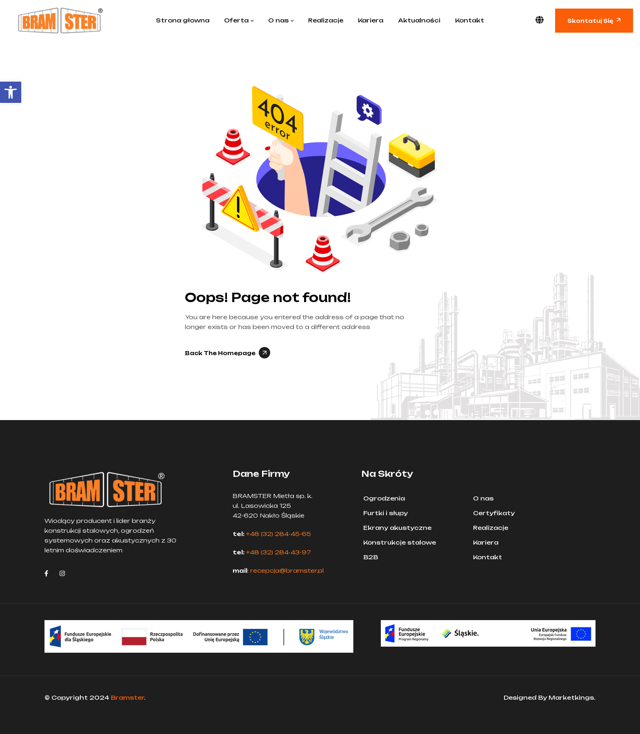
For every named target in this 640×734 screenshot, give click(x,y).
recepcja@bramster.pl (287, 570)
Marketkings (571, 697)
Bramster (127, 697)
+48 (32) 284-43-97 (278, 552)
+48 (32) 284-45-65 (278, 533)
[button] (10, 92)
